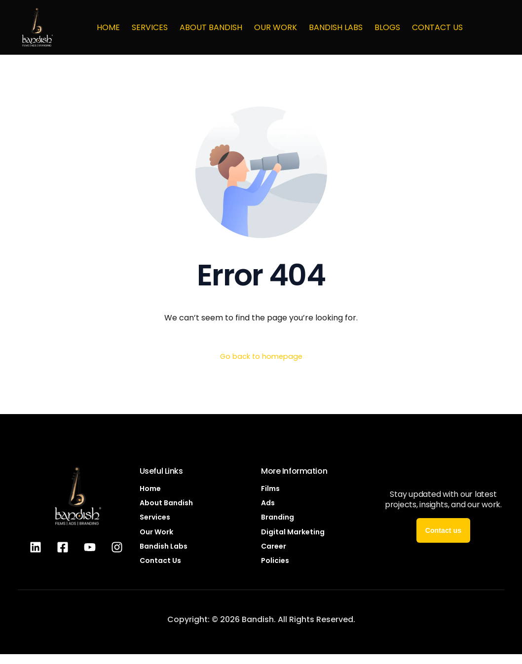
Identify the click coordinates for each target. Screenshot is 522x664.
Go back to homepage (261, 357)
